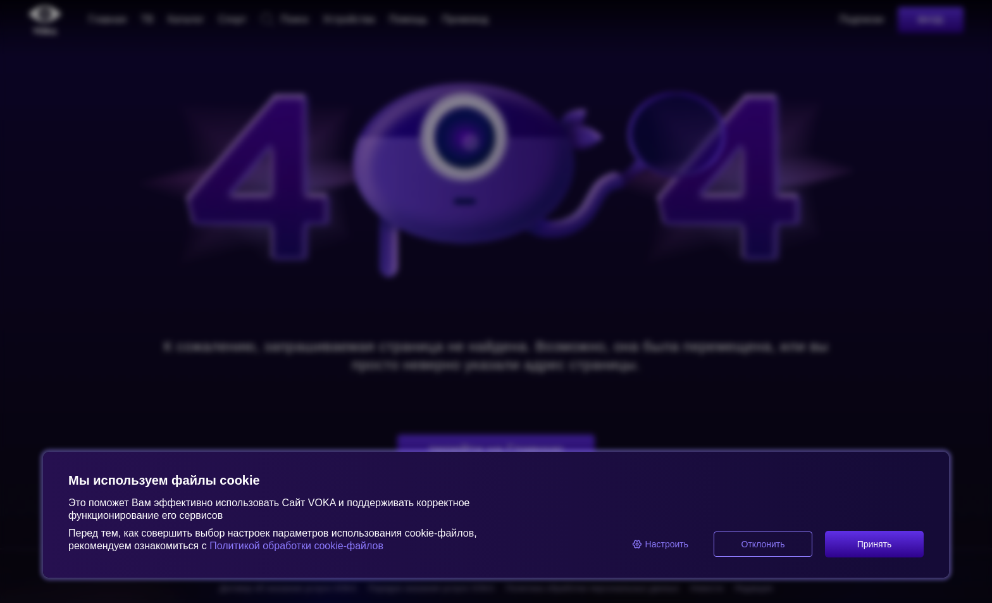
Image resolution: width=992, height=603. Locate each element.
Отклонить (763, 544)
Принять (874, 544)
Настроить (660, 544)
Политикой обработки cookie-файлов (295, 545)
